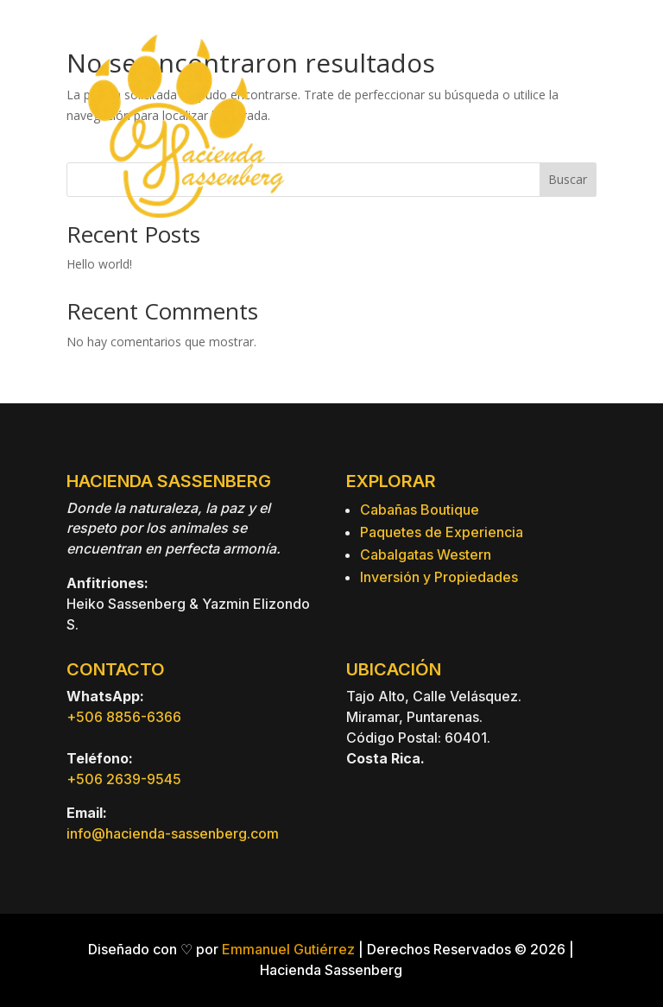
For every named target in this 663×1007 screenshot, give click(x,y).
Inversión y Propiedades (439, 577)
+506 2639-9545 (123, 779)
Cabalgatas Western (425, 554)
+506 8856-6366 (123, 716)
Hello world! (99, 264)
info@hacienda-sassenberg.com (172, 833)
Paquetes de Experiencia (441, 532)
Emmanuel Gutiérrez (288, 949)
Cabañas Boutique (419, 509)
